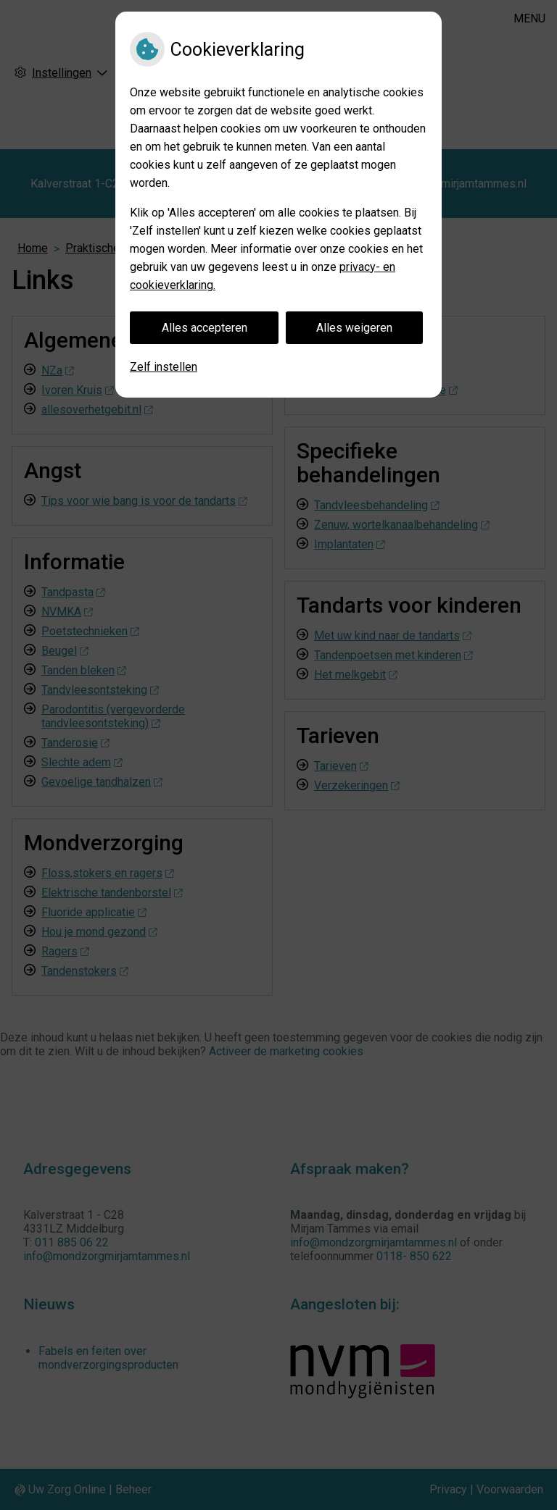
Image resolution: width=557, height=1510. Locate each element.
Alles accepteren (204, 328)
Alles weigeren (354, 328)
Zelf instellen (163, 367)
